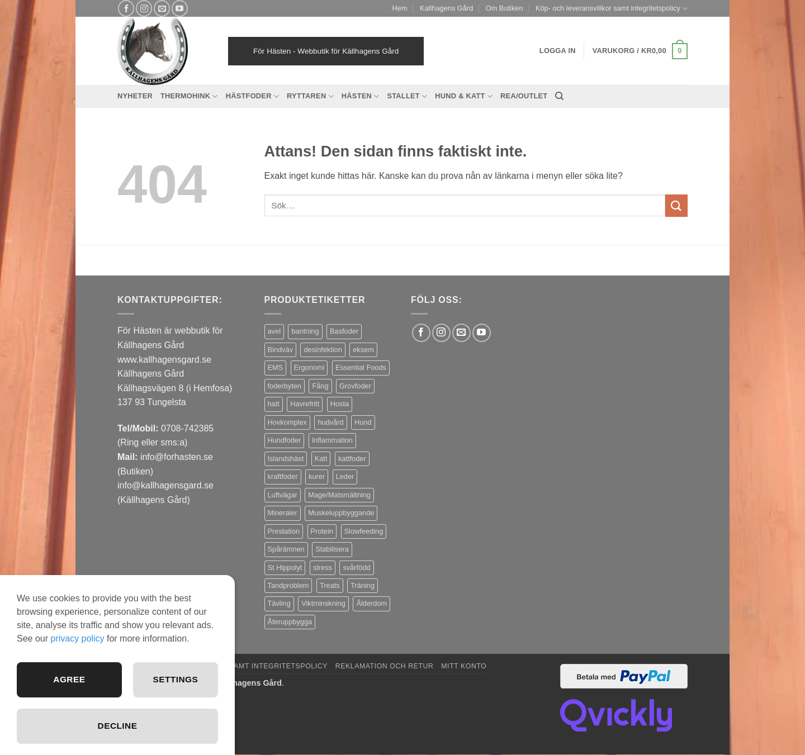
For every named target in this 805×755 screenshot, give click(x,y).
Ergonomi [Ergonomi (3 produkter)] (309, 367)
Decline (117, 725)
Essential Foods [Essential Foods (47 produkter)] (360, 367)
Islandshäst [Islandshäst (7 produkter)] (286, 458)
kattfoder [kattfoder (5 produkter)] (352, 458)
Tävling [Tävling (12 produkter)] (279, 603)
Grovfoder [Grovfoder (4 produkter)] (355, 386)
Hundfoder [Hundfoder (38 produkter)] (284, 440)
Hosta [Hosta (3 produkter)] (339, 404)
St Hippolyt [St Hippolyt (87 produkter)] (285, 567)
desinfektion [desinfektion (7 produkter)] (323, 349)
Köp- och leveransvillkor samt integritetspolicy (612, 8)
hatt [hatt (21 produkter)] (274, 404)
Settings (174, 678)
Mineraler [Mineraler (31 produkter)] (282, 513)
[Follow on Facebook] (126, 8)
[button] (640, 51)
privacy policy (77, 637)
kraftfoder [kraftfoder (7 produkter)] (283, 476)
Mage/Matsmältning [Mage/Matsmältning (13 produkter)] (339, 495)
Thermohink (189, 96)
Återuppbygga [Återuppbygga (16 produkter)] (290, 622)
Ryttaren (310, 96)
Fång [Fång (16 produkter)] (320, 386)
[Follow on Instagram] (144, 8)
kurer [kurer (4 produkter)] (317, 476)
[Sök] (559, 96)
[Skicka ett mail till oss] (162, 8)
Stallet (407, 96)
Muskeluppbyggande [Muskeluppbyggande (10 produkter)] (341, 513)
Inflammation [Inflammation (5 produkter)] (332, 440)
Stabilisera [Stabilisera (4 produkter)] (332, 549)
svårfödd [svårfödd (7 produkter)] (356, 567)
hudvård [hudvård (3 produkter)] (330, 422)
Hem (400, 8)
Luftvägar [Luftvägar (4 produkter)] (282, 495)
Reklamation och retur (384, 666)
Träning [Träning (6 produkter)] (363, 585)
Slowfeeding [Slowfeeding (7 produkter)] (363, 531)
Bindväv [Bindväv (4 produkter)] (280, 349)
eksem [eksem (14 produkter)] (363, 349)
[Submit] (676, 205)
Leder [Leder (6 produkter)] (345, 476)
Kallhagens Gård (446, 8)
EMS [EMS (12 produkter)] (275, 367)
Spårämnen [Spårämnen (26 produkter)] (286, 549)
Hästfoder (252, 96)
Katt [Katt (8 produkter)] (321, 458)
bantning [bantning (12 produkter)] (305, 331)
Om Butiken (504, 8)
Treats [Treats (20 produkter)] (330, 585)
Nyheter (135, 96)
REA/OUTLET (523, 96)
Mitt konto (463, 666)
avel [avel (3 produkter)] (274, 331)
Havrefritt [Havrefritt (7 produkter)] (304, 404)
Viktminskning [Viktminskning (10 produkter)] (323, 603)
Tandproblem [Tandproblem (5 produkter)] (288, 585)
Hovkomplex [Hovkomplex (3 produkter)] (287, 422)
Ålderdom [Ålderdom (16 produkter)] (371, 603)
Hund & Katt (464, 96)
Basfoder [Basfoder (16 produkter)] (344, 331)
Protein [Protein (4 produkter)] (322, 531)
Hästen (361, 96)
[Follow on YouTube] (180, 8)
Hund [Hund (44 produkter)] (363, 422)
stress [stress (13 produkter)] (322, 567)
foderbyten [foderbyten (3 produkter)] (284, 386)
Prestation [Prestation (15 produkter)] (284, 531)
